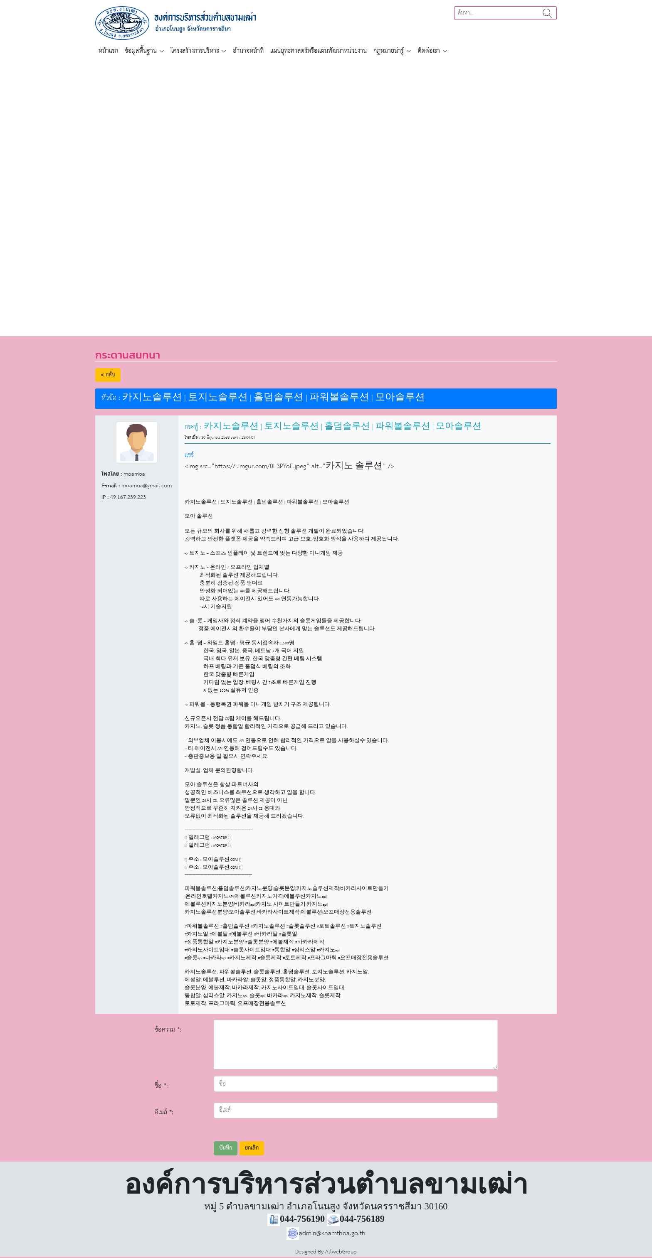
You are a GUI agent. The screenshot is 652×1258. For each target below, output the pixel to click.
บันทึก (225, 1148)
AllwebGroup (341, 1252)
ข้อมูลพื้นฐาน (141, 51)
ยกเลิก (252, 1148)
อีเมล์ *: (164, 1112)
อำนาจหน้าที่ (248, 51)
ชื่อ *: (161, 1086)
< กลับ (108, 375)
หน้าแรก (108, 51)
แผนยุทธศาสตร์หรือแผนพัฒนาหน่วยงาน (318, 51)
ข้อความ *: (168, 1030)
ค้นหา (547, 13)
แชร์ (189, 455)
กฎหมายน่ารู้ (388, 51)
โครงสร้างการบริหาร (195, 51)
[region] (326, 192)
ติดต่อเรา (429, 51)
